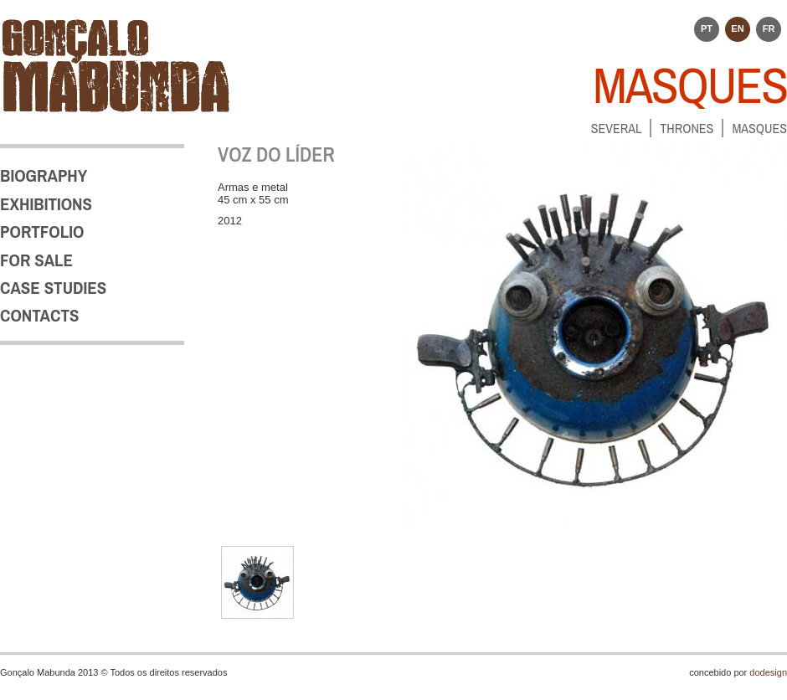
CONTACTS (39, 315)
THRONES (686, 128)
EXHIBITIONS (46, 204)
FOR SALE (36, 260)
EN (737, 28)
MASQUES (759, 128)
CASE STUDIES (53, 287)
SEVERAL (616, 128)
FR (769, 28)
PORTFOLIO (42, 231)
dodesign (768, 672)
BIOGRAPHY (43, 175)
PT (706, 28)
